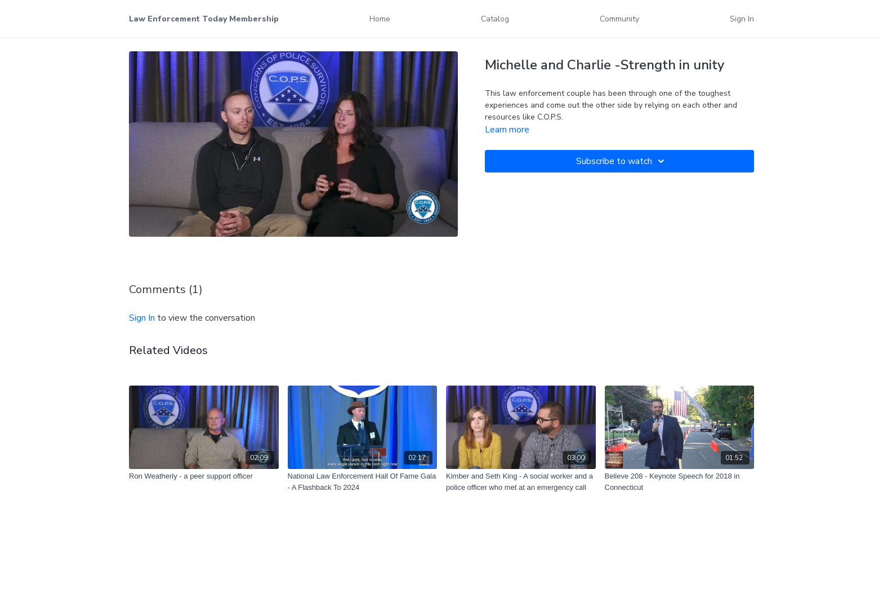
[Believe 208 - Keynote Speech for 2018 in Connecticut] (680, 482)
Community (619, 19)
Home (379, 19)
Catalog (495, 19)
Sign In (742, 19)
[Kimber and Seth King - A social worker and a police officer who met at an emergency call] (521, 482)
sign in (142, 318)
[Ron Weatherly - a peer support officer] (204, 476)
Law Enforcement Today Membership (204, 19)
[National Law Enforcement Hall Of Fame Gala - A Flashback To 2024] (363, 482)
